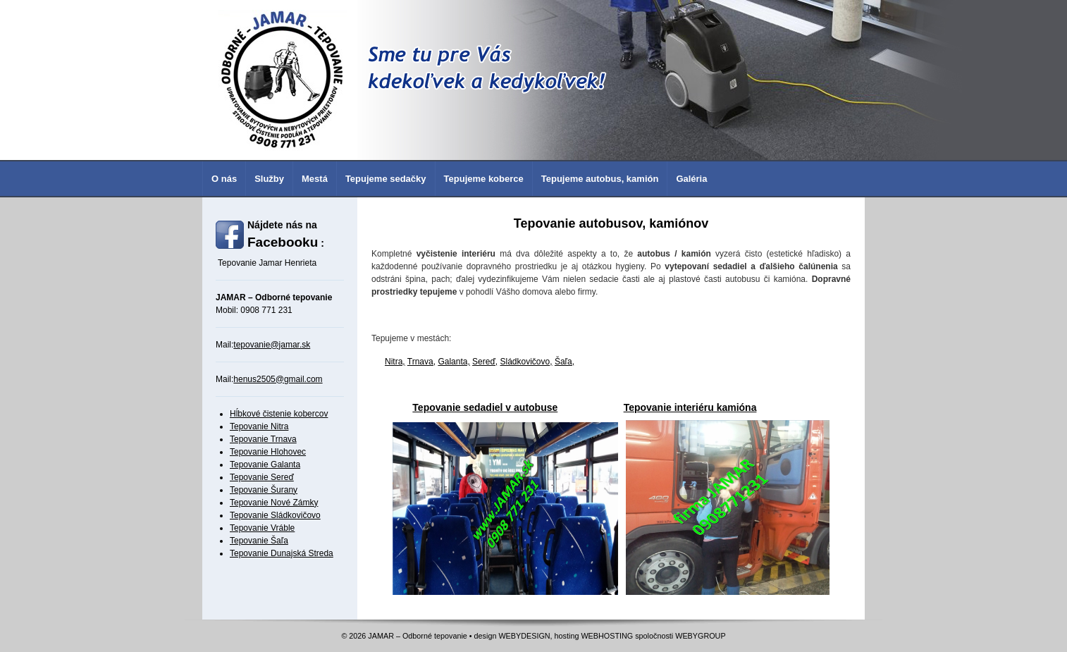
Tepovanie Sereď (262, 477)
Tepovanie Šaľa (259, 541)
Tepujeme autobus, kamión (600, 178)
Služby (269, 178)
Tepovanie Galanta (265, 464)
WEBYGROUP (700, 636)
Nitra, (395, 362)
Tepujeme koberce (484, 178)
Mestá (315, 178)
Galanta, (453, 362)
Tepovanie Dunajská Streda (281, 553)
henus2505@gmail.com (277, 379)
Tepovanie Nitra (259, 426)
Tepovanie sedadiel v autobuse (484, 407)
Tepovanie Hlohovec (268, 452)
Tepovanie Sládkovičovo (275, 515)
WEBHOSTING (607, 636)
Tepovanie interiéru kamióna (690, 407)
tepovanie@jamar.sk (271, 345)
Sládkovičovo (525, 362)
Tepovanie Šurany (263, 490)
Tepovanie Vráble (262, 528)
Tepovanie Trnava (263, 439)
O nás (224, 178)
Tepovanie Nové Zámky (274, 503)
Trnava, (421, 362)
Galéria (691, 178)
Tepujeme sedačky (385, 178)
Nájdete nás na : (285, 234)
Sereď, (485, 362)
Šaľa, (564, 362)
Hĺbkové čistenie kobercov (279, 414)
